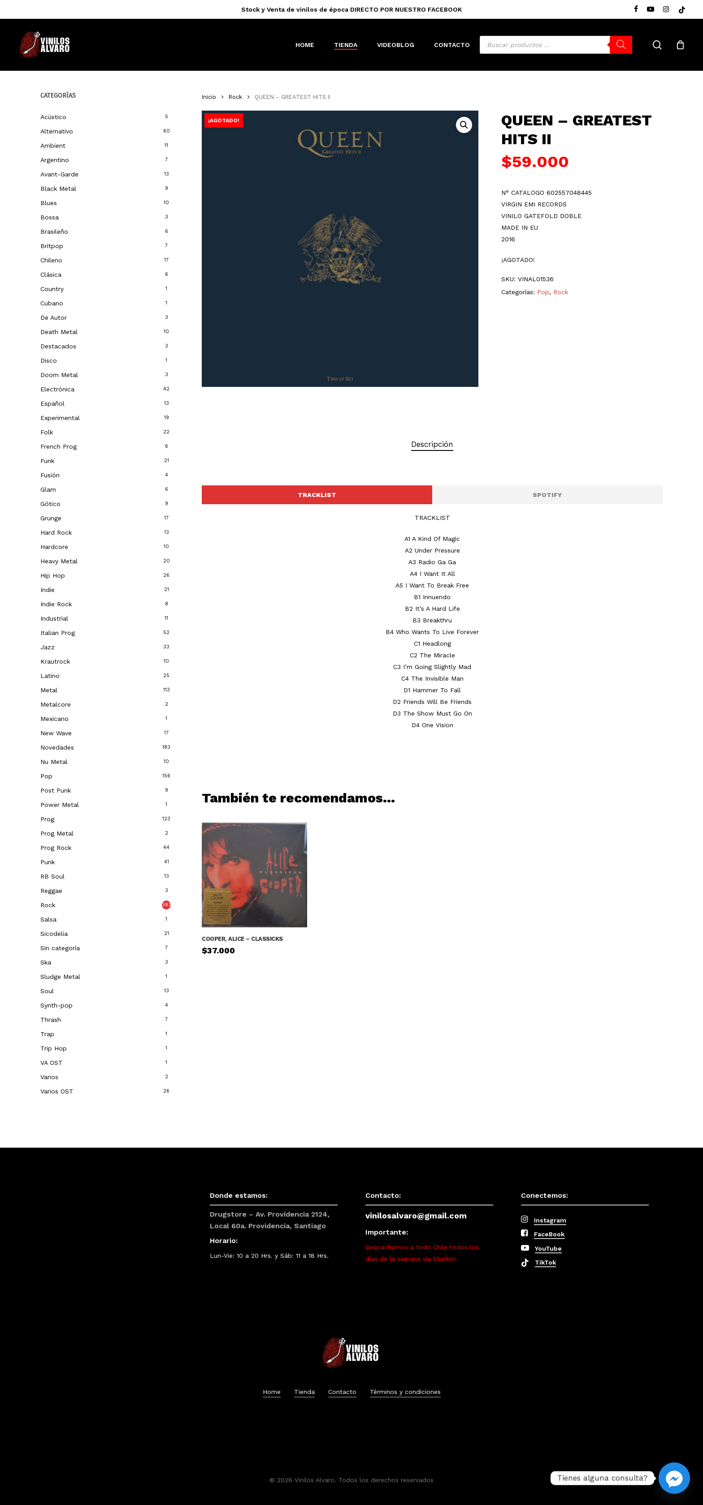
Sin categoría (60, 948)
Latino (50, 675)
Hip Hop (52, 575)
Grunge (50, 518)
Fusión (50, 475)
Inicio (209, 97)
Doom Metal (59, 374)
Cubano (51, 303)
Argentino (54, 159)
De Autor (53, 317)
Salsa (48, 919)
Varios (49, 1077)
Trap (47, 1034)
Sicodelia (54, 933)
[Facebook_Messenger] (674, 1478)
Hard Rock (56, 532)
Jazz (47, 647)
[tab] (432, 444)
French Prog (58, 446)
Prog (47, 819)
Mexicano (54, 718)
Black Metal (58, 188)
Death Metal (59, 331)
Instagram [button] (550, 1220)
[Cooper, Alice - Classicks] (254, 875)
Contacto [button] (342, 1391)
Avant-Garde (59, 174)
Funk (47, 460)
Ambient (52, 145)
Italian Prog (57, 632)
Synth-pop (56, 1005)
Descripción (432, 444)
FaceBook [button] (549, 1234)
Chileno (51, 260)
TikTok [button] (545, 1262)
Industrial (54, 618)
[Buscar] (621, 45)
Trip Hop (53, 1048)
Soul (47, 991)
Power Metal (59, 804)
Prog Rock (55, 847)
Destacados (58, 346)
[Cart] (680, 45)
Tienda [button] (304, 1391)
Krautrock (55, 661)
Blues (48, 202)
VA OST (51, 1062)
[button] (464, 125)
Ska (45, 962)
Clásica (50, 274)
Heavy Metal (59, 561)
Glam (48, 489)
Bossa (49, 217)
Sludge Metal (60, 976)
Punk (47, 862)
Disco (48, 360)
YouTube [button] (548, 1248)
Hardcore (54, 546)
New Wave (56, 733)
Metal (48, 690)
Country (52, 288)
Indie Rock (56, 604)
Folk (46, 432)
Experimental (60, 417)
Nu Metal (54, 761)
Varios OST (57, 1091)
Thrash (50, 1019)
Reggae (51, 890)
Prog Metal (57, 833)
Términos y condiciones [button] (405, 1391)
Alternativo (56, 131)
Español (52, 403)
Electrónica (57, 389)
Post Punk (55, 790)
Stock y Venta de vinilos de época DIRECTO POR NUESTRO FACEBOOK (351, 9)
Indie (47, 589)
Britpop (51, 245)
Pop (46, 776)
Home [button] (272, 1391)
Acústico (53, 116)
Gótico (50, 503)
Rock (47, 905)
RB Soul (52, 876)
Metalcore (55, 704)
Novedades (57, 747)
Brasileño (54, 231)
